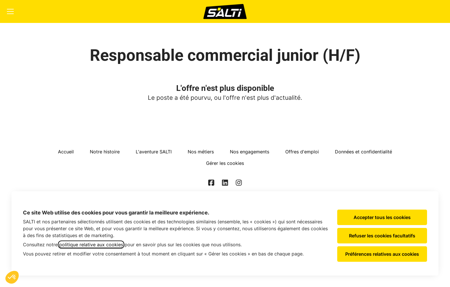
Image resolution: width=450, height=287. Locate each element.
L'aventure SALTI (154, 152)
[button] (12, 277)
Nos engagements (249, 152)
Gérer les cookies (225, 163)
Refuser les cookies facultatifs (382, 236)
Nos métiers (201, 152)
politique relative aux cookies (91, 244)
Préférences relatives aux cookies (382, 254)
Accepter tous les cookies (382, 217)
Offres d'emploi (302, 152)
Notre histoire (105, 152)
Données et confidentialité (363, 152)
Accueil (66, 152)
